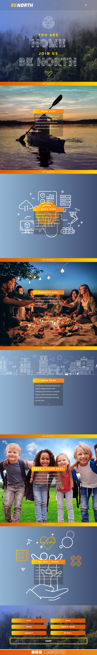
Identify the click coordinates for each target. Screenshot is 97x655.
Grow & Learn (68, 627)
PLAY (29, 620)
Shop (48, 640)
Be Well (68, 633)
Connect (29, 633)
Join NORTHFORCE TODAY (55, 652)
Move (68, 620)
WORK (29, 627)
